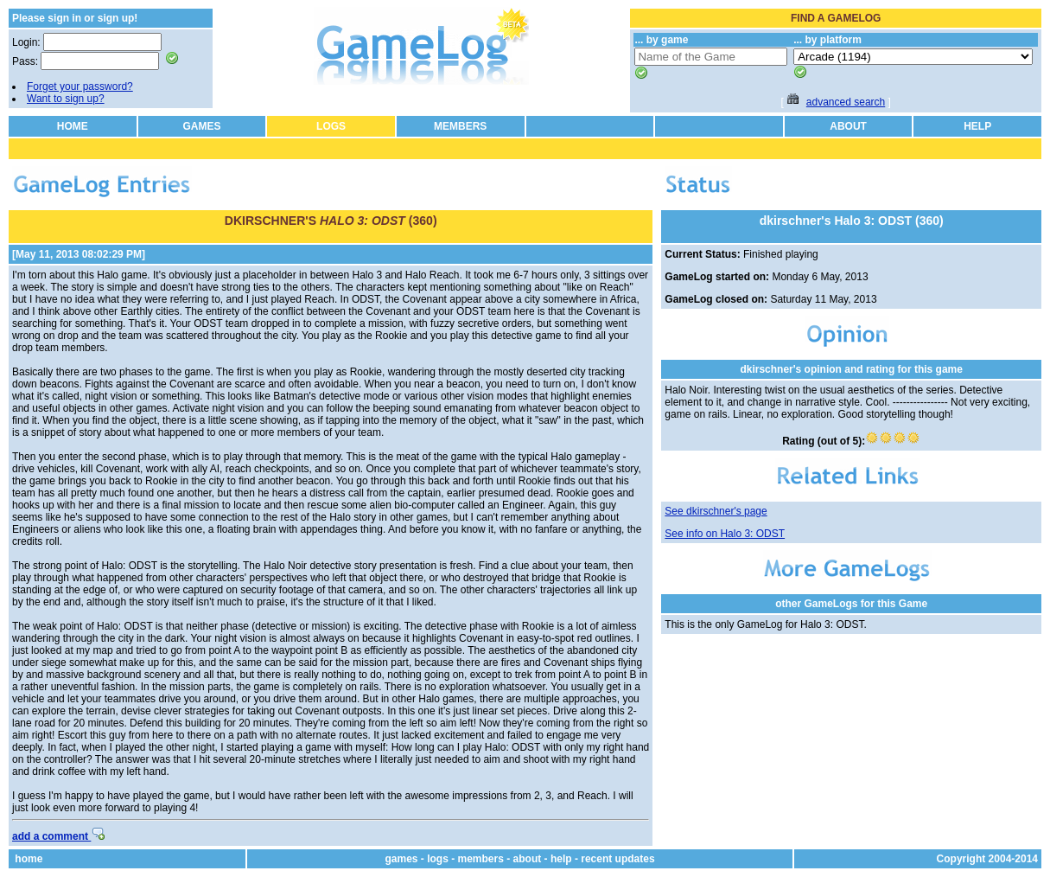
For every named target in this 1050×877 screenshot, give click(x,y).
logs (438, 859)
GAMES (201, 126)
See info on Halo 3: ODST (725, 534)
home (28, 859)
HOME (72, 126)
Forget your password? (80, 86)
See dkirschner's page (716, 511)
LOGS (331, 126)
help (561, 859)
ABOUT (848, 126)
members (481, 859)
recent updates (617, 859)
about (527, 859)
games (401, 859)
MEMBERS (460, 126)
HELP (977, 126)
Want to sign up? (66, 99)
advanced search (845, 102)
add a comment (58, 836)
